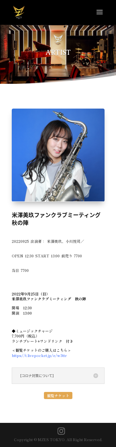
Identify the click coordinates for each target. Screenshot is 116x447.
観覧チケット (58, 395)
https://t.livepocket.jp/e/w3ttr (39, 355)
